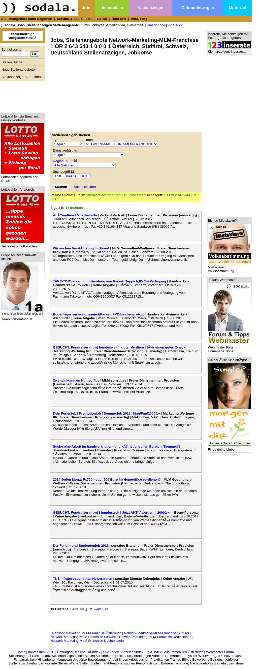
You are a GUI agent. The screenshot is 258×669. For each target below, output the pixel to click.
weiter (98, 609)
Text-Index (154, 652)
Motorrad (237, 8)
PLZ (69, 161)
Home (20, 652)
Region (58, 161)
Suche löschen (85, 187)
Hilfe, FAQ (139, 19)
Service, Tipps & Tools (74, 19)
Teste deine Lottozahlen (22, 244)
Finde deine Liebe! (229, 448)
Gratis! (22, 36)
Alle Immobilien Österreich (183, 652)
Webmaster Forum (220, 652)
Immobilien (112, 8)
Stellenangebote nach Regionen (26, 19)
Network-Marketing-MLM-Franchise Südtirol (156, 633)
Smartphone (156, 25)
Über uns (119, 19)
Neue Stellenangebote (18, 69)
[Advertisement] (21, 95)
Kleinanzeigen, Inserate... (229, 50)
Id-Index (94, 652)
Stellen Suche (12, 62)
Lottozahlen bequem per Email (22, 177)
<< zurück (175, 25)
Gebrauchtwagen (197, 8)
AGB (50, 652)
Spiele (102, 19)
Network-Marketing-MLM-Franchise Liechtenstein (87, 641)
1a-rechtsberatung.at (22, 317)
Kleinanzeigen (151, 8)
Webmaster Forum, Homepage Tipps (229, 347)
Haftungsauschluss (71, 652)
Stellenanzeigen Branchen (21, 77)
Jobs (86, 8)
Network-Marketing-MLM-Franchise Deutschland (155, 637)
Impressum (36, 652)
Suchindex (111, 652)
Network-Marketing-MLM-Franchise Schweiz (83, 637)
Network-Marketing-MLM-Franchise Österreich (86, 633)
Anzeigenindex (132, 652)
